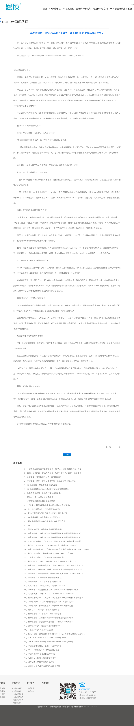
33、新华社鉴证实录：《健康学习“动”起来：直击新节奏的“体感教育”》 (54, 598)
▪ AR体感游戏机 (17, 697)
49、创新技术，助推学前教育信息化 (39, 662)
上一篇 (108, 447)
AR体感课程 (54, 8)
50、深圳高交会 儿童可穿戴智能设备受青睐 (42, 666)
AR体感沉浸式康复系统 (121, 8)
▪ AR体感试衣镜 (17, 694)
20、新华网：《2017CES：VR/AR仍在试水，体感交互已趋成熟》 (51, 545)
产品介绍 (16, 683)
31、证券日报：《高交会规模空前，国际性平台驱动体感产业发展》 (52, 590)
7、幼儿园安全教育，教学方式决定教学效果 (42, 493)
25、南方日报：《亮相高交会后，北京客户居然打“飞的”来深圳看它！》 (54, 566)
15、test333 (28, 525)
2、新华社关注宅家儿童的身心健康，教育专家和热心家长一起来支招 (52, 473)
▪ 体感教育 (30, 688)
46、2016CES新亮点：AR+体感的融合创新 (41, 650)
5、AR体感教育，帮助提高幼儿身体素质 (41, 485)
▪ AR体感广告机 (17, 700)
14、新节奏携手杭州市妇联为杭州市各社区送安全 (44, 521)
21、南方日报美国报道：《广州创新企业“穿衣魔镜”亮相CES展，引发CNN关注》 (57, 549)
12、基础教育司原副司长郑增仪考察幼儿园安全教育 (45, 513)
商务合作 (45, 683)
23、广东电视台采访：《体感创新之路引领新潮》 (44, 558)
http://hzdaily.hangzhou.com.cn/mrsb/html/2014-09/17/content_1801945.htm (55, 56)
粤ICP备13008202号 (91, 707)
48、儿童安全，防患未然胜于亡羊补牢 (40, 658)
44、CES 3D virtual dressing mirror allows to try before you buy (48, 642)
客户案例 (30, 683)
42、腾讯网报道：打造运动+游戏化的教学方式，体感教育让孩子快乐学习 (54, 634)
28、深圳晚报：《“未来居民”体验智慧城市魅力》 (44, 578)
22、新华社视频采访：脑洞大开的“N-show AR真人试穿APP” (49, 553)
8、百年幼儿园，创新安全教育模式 (38, 497)
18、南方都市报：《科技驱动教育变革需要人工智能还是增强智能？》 (53, 537)
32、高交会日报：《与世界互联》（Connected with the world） (49, 594)
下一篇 (118, 447)
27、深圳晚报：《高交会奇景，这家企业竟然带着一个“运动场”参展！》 (54, 574)
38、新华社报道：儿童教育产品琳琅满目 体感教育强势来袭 (48, 618)
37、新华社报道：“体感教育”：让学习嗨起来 (42, 614)
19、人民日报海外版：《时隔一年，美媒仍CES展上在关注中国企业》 (53, 541)
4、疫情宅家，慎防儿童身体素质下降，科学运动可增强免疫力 (50, 481)
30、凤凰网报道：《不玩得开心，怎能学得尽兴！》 (45, 586)
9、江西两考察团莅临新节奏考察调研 (39, 501)
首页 (45, 8)
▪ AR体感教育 (17, 688)
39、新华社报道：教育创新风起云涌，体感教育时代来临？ (48, 622)
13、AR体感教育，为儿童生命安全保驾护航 (42, 517)
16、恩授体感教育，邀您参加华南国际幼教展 (43, 529)
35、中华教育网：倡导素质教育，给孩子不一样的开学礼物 (48, 606)
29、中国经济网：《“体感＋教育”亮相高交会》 (43, 582)
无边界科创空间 (100, 8)
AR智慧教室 (68, 8)
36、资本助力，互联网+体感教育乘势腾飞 (41, 610)
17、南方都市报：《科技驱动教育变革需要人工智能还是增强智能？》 (53, 533)
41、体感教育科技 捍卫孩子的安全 (38, 630)
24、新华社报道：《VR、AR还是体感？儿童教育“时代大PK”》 (50, 562)
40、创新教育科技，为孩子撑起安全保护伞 (42, 626)
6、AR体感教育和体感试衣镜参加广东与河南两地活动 (46, 489)
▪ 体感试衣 (30, 691)
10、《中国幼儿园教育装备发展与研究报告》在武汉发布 (47, 505)
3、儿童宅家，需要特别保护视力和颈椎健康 (42, 477)
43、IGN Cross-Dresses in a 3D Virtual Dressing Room (45, 638)
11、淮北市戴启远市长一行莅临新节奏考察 (42, 509)
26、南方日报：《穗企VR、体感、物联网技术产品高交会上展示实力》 (53, 570)
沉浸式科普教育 (83, 8)
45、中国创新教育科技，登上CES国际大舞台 (42, 646)
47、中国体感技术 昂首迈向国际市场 (39, 654)
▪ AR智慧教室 (17, 691)
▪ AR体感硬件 (17, 703)
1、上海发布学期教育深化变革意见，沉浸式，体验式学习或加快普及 (52, 469)
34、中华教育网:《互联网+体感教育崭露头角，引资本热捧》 (49, 602)
